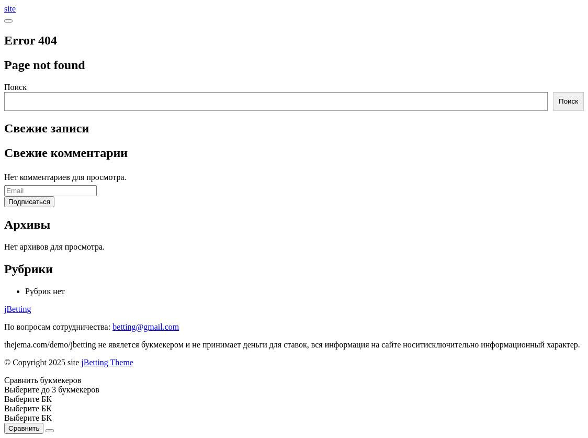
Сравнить (23, 428)
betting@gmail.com (145, 326)
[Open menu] (8, 21)
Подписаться (29, 202)
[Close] (50, 430)
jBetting (17, 309)
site (10, 8)
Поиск (15, 87)
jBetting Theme (107, 362)
